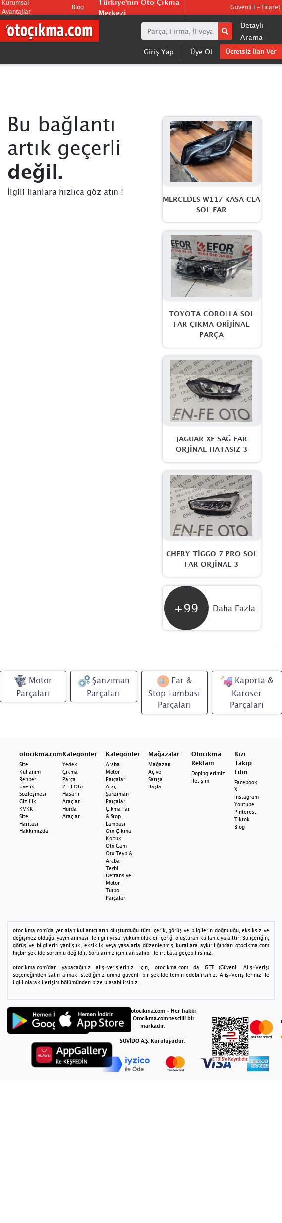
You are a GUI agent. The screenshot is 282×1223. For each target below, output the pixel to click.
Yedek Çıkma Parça (70, 771)
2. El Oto (72, 786)
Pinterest (245, 812)
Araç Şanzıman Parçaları (117, 794)
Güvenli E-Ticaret (255, 7)
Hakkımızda (33, 831)
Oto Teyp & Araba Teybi (119, 860)
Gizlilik (27, 801)
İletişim (200, 781)
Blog (78, 7)
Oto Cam (116, 846)
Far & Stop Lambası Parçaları (174, 692)
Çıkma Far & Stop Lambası (118, 816)
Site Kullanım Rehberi (30, 771)
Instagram (246, 797)
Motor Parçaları (33, 686)
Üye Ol (201, 51)
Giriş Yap (159, 51)
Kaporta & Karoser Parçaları (247, 692)
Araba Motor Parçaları (116, 771)
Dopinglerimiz (208, 773)
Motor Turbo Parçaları (116, 890)
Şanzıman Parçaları (104, 686)
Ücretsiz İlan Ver (251, 51)
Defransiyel (119, 875)
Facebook (245, 782)
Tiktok (242, 819)
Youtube (244, 804)
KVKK (26, 809)
